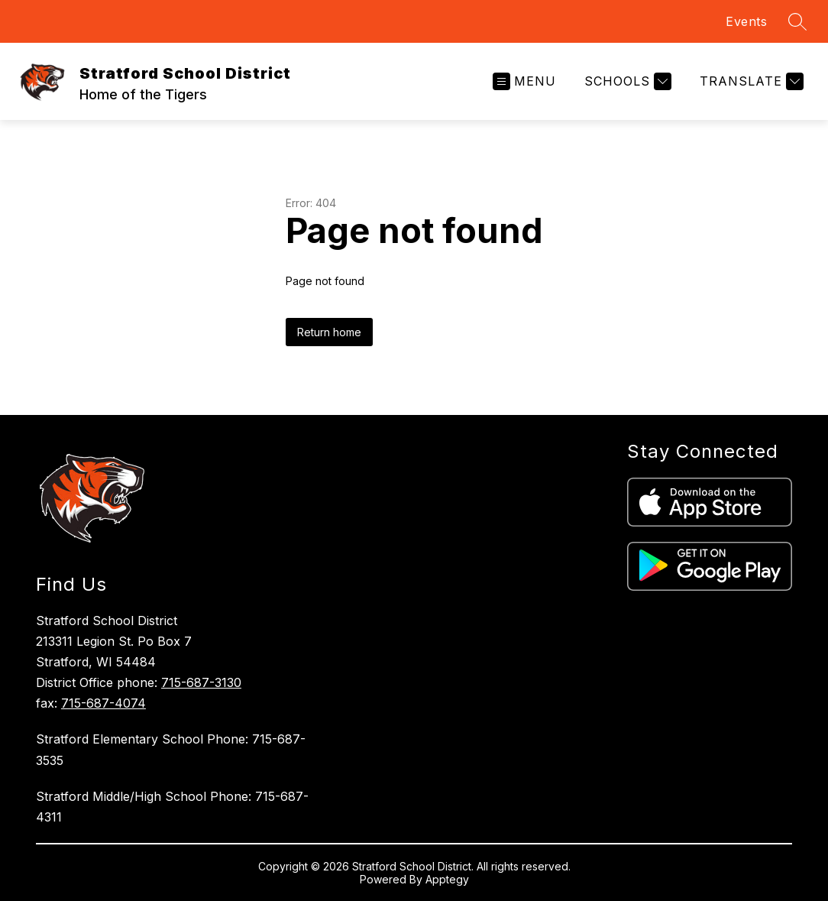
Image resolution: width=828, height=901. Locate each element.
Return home (329, 332)
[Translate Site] (750, 81)
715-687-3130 (201, 682)
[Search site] (797, 21)
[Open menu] (524, 81)
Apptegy (447, 879)
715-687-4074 (103, 703)
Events (746, 21)
